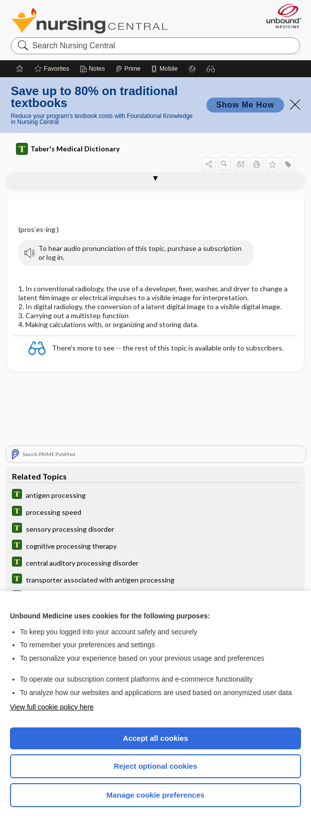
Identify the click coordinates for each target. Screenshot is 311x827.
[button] (210, 68)
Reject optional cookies (155, 766)
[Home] (19, 68)
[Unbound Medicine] (281, 15)
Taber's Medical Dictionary (68, 149)
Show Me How (245, 105)
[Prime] (128, 68)
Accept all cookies (155, 738)
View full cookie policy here (52, 707)
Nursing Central (89, 20)
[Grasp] (192, 68)
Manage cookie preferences (156, 795)
